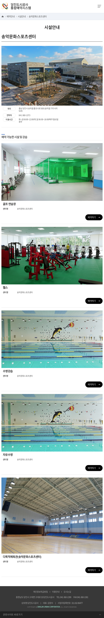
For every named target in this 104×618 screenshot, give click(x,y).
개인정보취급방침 (40, 592)
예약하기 (94, 217)
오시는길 (67, 592)
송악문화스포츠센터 (38, 16)
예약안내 (11, 16)
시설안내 (22, 16)
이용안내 (55, 592)
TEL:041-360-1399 (63, 597)
